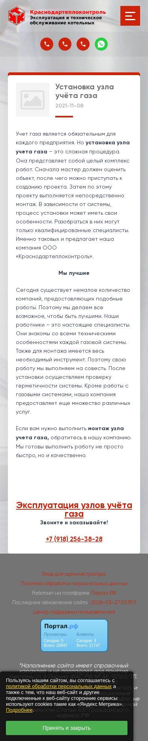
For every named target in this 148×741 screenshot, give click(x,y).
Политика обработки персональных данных (74, 583)
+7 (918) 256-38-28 (74, 539)
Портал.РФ (103, 593)
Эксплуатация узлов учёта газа (74, 509)
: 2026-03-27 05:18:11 (112, 602)
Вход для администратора (74, 574)
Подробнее (19, 710)
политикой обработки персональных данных (59, 686)
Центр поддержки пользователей (74, 612)
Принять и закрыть (67, 728)
